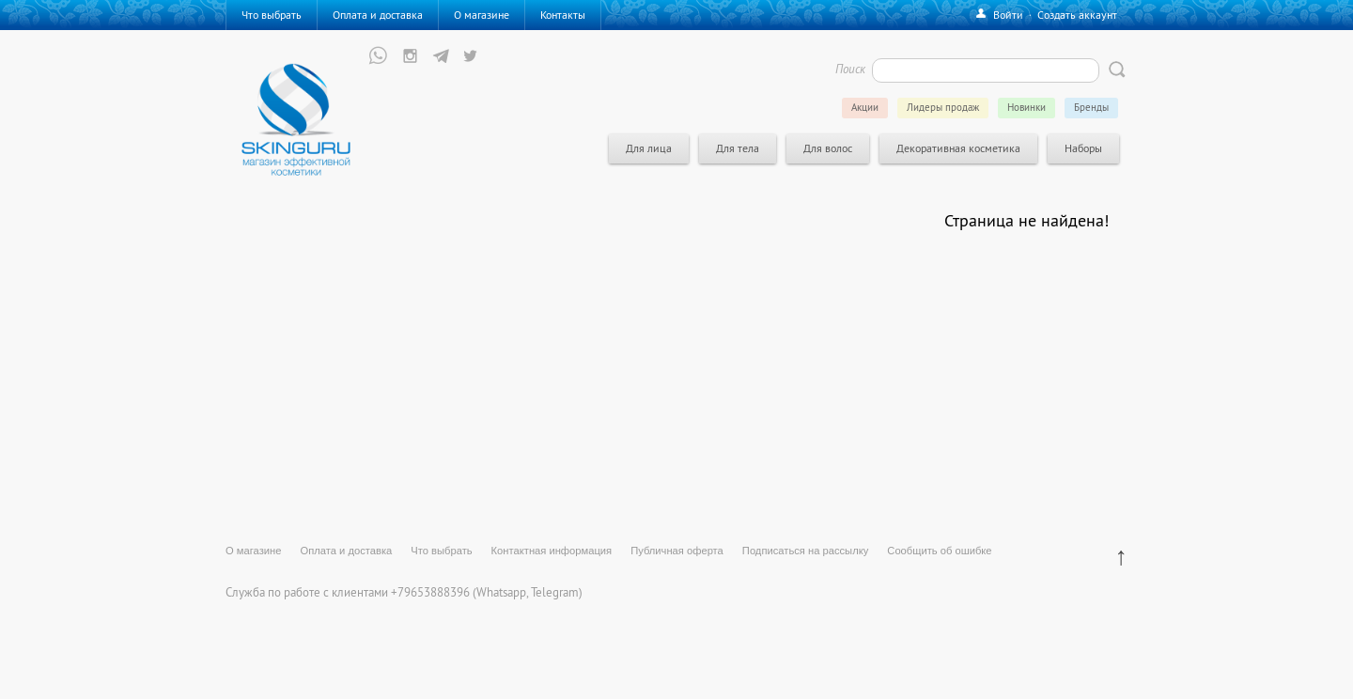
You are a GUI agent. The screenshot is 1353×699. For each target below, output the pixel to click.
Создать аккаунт (1077, 15)
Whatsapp (501, 591)
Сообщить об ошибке (939, 550)
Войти (1008, 15)
